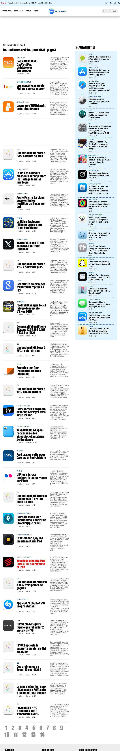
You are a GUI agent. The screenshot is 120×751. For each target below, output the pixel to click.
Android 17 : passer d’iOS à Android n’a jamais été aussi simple (99, 59)
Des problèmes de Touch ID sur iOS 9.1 (29, 668)
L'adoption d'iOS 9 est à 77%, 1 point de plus (31, 349)
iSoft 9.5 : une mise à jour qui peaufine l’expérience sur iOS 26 (99, 317)
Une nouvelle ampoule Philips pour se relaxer (31, 87)
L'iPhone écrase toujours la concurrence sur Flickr (32, 477)
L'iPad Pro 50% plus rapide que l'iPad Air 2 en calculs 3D (30, 627)
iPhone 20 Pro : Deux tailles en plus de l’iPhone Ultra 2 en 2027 (99, 291)
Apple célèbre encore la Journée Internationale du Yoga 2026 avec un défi (99, 205)
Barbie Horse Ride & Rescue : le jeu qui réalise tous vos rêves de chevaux (99, 161)
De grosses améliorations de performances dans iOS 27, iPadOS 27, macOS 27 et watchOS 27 (99, 129)
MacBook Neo (14, 3)
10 (6, 734)
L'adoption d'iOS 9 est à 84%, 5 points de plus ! (31, 154)
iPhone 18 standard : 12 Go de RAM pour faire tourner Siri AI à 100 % (98, 331)
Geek (36, 11)
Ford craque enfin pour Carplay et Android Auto (31, 456)
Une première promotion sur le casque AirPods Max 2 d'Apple (99, 235)
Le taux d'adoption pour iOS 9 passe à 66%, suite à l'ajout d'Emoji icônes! (31, 689)
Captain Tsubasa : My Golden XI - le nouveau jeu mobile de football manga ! (98, 145)
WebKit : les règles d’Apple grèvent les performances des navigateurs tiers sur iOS (99, 86)
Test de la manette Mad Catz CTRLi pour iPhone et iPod (31, 563)
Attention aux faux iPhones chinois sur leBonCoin (29, 370)
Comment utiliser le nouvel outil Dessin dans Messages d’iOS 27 (99, 304)
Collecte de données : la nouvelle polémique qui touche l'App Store (98, 72)
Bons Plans (19, 11)
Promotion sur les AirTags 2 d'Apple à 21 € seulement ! (98, 101)
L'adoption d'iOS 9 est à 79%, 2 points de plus (31, 265)
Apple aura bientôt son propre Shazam (31, 605)
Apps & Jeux (6, 11)
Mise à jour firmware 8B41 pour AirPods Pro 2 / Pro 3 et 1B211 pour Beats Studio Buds (99, 249)
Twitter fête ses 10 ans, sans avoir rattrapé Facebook (31, 245)
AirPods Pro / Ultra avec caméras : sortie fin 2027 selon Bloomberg (99, 277)
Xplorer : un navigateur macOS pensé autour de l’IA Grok (98, 175)
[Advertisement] (60, 30)
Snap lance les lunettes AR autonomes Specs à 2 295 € (99, 264)
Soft (60, 11)
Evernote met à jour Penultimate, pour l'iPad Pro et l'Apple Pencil (31, 520)
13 (33, 734)
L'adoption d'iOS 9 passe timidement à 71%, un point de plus (32, 498)
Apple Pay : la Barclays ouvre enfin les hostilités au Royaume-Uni (31, 202)
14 (42, 734)
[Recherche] (109, 11)
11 (16, 734)
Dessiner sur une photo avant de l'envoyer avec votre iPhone (31, 412)
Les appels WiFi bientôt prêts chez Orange (31, 107)
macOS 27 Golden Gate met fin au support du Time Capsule (98, 115)
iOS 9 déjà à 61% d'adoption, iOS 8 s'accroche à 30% (28, 710)
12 (24, 734)
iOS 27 (33, 3)
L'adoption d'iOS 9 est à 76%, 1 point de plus (31, 390)
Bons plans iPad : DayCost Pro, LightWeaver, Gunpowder (27, 66)
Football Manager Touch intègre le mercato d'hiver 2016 (32, 308)
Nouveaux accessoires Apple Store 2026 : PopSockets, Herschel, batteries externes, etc (98, 189)
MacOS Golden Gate (45, 3)
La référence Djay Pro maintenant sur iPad (30, 539)
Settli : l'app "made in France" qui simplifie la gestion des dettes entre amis (98, 220)
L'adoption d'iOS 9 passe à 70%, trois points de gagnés (32, 585)
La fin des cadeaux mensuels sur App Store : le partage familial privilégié (31, 178)
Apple (28, 11)
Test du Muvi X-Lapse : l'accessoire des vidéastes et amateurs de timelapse (30, 435)
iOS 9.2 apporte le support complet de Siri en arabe (31, 648)
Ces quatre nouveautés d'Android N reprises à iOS (31, 287)
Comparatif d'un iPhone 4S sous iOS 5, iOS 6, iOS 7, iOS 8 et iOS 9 (31, 329)
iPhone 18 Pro (25, 3)
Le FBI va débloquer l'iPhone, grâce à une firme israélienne (29, 224)
